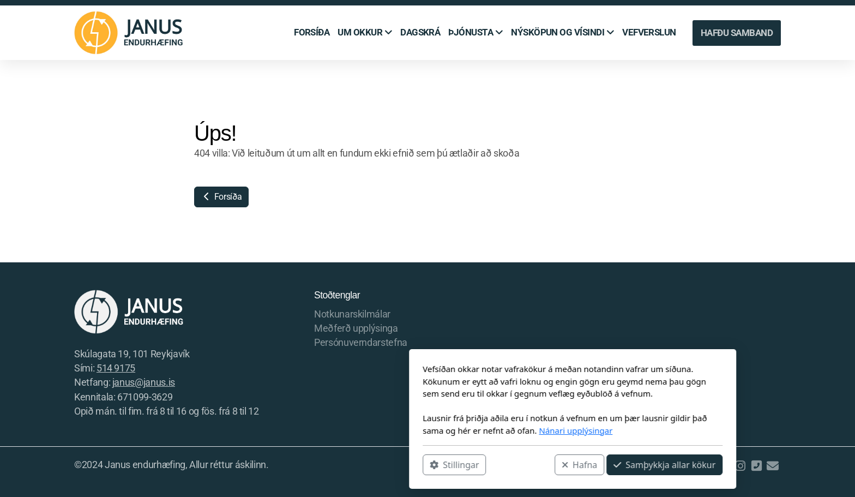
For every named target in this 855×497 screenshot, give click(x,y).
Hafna (434, 465)
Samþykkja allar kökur (519, 465)
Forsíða (221, 196)
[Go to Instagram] (740, 466)
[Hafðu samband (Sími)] (756, 466)
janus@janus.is (143, 382)
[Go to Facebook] (723, 466)
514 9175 (116, 368)
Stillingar (309, 465)
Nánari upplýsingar (430, 430)
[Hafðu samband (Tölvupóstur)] (772, 466)
